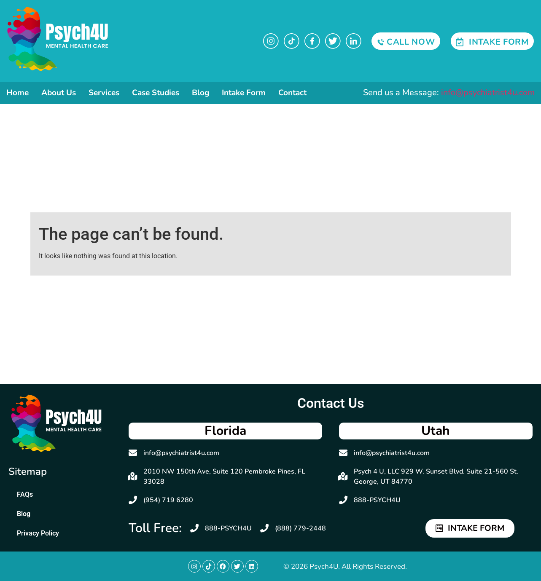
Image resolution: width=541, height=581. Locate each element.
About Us (58, 92)
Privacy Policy (38, 533)
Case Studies (155, 92)
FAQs (25, 494)
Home (17, 92)
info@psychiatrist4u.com (488, 92)
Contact (292, 92)
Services (104, 92)
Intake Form (244, 92)
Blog (200, 92)
